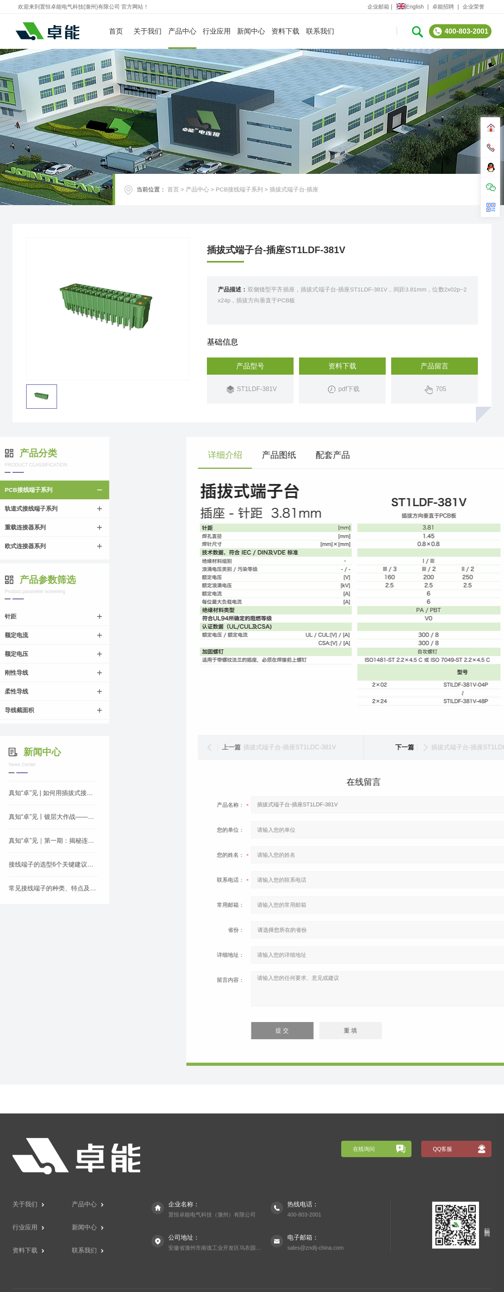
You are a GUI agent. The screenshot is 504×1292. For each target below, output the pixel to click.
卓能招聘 (443, 7)
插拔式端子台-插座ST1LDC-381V (437, 747)
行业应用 (217, 30)
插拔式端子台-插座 (311, 196)
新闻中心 (251, 30)
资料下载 (285, 30)
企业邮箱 (378, 7)
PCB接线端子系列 (256, 196)
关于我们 (148, 30)
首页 (116, 30)
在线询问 (364, 1235)
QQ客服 (442, 1235)
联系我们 (320, 30)
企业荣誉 (473, 7)
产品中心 (182, 30)
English (410, 7)
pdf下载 (349, 398)
